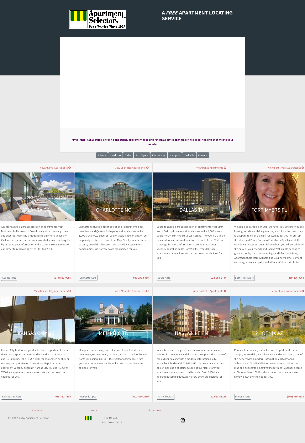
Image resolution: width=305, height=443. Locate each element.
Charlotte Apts (88, 277)
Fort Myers (142, 155)
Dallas (128, 155)
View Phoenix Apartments (288, 291)
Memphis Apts (88, 396)
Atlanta (102, 155)
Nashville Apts (166, 396)
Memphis (175, 155)
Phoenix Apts (242, 396)
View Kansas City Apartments (52, 291)
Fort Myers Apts (244, 277)
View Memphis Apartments (132, 291)
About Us (37, 410)
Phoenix (202, 155)
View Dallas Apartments (211, 167)
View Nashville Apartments (209, 291)
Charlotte (115, 155)
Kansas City (159, 155)
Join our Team (154, 410)
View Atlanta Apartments (55, 167)
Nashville (189, 155)
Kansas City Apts (11, 396)
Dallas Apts (164, 277)
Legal (94, 410)
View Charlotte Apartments (132, 167)
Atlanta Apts (9, 277)
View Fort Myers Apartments (286, 167)
